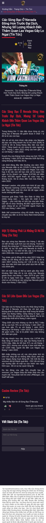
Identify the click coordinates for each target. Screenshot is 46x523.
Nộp (23, 449)
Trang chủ (18, 9)
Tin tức (29, 9)
